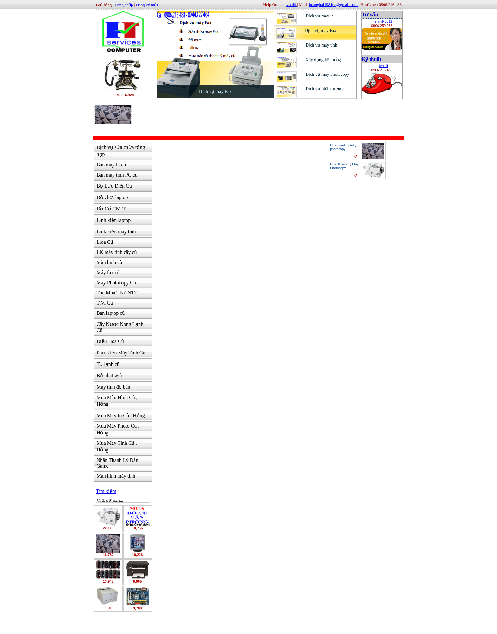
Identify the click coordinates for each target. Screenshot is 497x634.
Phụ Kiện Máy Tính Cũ (121, 352)
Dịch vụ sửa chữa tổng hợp (121, 151)
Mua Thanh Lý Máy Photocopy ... (344, 166)
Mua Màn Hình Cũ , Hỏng (117, 401)
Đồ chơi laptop (112, 197)
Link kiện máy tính (116, 231)
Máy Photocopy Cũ (116, 282)
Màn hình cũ (109, 262)
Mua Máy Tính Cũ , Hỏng (117, 446)
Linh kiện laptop (114, 220)
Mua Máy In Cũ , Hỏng (121, 415)
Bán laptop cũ (111, 313)
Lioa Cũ (105, 242)
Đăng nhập (124, 5)
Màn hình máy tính (116, 476)
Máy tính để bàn (113, 387)
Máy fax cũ (108, 272)
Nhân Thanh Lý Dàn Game (118, 463)
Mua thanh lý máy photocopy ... (343, 147)
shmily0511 (383, 21)
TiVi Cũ (105, 303)
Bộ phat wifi (110, 375)
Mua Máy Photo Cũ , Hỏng (118, 429)
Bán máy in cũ (111, 164)
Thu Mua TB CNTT (117, 292)
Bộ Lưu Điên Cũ (114, 186)
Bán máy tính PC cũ (117, 175)
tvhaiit (383, 66)
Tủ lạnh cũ (108, 364)
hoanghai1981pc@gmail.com (333, 4)
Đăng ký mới (147, 5)
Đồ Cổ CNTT (111, 208)
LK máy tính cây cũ (117, 252)
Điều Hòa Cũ (110, 341)
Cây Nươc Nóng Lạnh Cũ (120, 327)
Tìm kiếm (106, 491)
